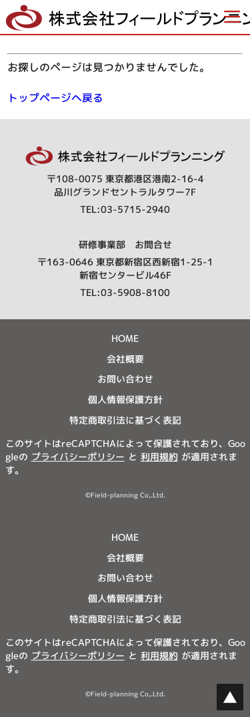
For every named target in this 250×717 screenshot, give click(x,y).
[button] (125, 17)
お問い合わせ (125, 378)
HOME (125, 338)
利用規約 (159, 456)
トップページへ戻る (55, 97)
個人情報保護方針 (125, 399)
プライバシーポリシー (78, 456)
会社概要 (125, 359)
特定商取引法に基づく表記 (125, 420)
